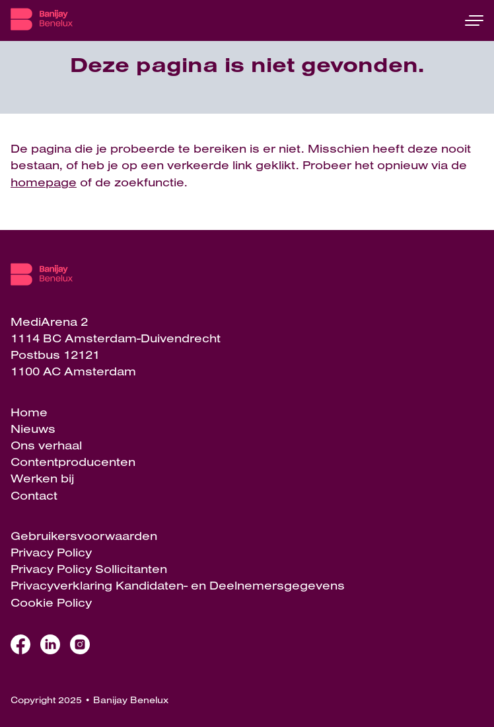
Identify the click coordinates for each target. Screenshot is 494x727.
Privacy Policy (51, 552)
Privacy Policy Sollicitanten (89, 568)
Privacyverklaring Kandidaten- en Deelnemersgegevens (178, 585)
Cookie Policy (51, 602)
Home (29, 412)
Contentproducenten (73, 461)
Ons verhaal (46, 445)
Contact (34, 495)
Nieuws (33, 428)
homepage (44, 182)
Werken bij (42, 478)
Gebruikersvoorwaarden (84, 535)
